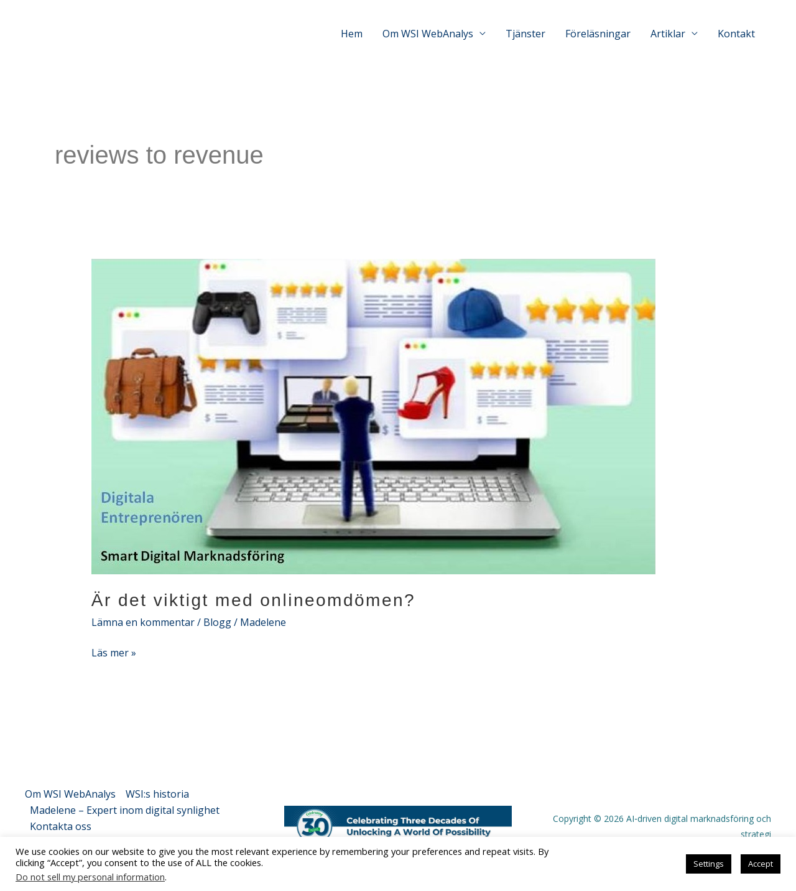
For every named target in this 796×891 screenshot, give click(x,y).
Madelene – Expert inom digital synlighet (125, 810)
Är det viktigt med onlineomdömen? (253, 600)
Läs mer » (113, 652)
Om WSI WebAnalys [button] (427, 33)
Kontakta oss (60, 826)
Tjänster (525, 33)
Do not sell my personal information (90, 876)
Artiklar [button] (667, 33)
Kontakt (736, 33)
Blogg (217, 622)
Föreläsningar (598, 33)
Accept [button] (760, 863)
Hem (352, 33)
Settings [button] (708, 863)
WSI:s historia (157, 794)
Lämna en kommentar (143, 622)
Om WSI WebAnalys (70, 794)
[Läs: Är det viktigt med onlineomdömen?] (373, 415)
